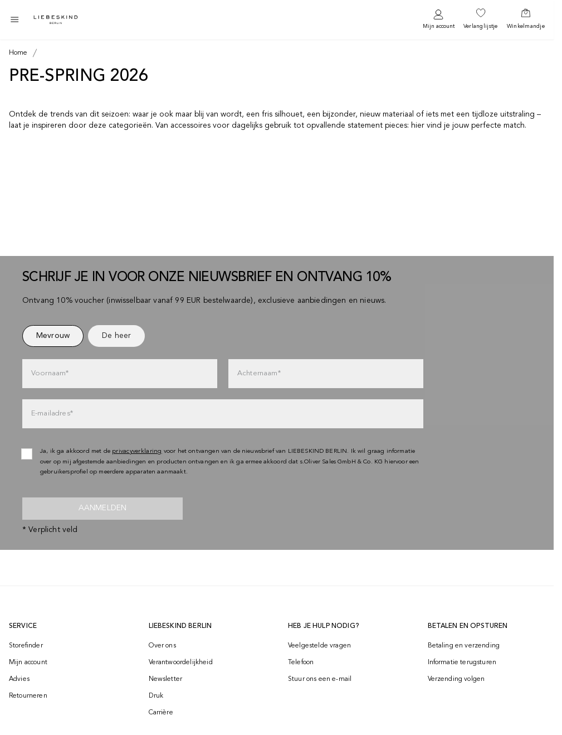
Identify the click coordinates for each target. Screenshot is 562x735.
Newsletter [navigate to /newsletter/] (166, 679)
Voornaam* (50, 373)
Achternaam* (259, 373)
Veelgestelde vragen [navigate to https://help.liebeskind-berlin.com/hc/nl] (319, 645)
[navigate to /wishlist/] (480, 19)
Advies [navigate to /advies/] (19, 679)
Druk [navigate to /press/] (156, 696)
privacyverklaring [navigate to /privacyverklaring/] (137, 451)
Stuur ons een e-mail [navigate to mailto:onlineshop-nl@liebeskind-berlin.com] (319, 679)
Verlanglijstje (480, 26)
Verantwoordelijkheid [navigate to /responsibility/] (181, 662)
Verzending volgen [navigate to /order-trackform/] (456, 679)
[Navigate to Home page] (55, 20)
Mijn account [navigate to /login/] (28, 662)
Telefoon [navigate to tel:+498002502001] (301, 662)
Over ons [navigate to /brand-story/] (162, 645)
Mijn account (439, 26)
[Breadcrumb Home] (18, 53)
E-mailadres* (52, 413)
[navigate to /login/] (439, 20)
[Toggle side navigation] (14, 19)
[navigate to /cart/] (526, 19)
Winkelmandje (526, 26)
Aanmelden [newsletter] (102, 508)
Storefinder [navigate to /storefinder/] (26, 645)
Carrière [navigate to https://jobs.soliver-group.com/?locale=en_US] (161, 712)
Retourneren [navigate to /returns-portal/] (28, 696)
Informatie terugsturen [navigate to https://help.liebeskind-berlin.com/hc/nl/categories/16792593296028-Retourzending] (462, 662)
